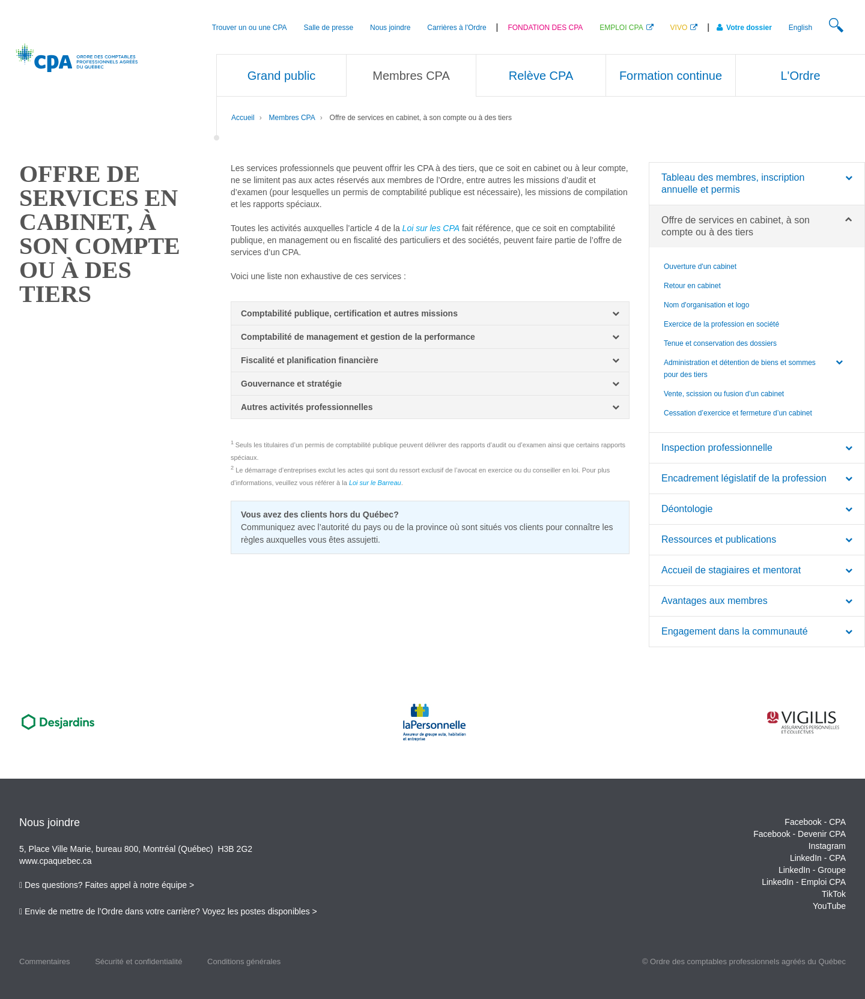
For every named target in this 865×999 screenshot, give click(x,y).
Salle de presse (328, 27)
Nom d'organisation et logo (706, 305)
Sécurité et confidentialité (138, 961)
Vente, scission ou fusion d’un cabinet (724, 394)
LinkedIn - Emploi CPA (804, 882)
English (800, 27)
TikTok (834, 894)
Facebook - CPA (815, 822)
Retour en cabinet (692, 286)
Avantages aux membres (714, 601)
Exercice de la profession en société (721, 324)
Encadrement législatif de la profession (744, 478)
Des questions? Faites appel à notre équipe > (109, 885)
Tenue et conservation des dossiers (720, 343)
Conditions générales (244, 961)
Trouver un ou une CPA (249, 27)
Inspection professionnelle (716, 447)
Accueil (243, 117)
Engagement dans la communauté (734, 631)
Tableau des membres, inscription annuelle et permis (732, 183)
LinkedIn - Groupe (812, 870)
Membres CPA (292, 117)
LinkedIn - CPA (818, 858)
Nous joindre (390, 27)
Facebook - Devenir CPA (799, 834)
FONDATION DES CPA (545, 27)
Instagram (827, 846)
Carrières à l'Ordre (456, 27)
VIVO (679, 27)
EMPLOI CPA (621, 27)
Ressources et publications (718, 539)
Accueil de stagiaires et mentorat (731, 570)
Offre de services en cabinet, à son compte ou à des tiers (421, 117)
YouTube (829, 906)
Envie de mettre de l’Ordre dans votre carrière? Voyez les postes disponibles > (171, 911)
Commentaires (44, 961)
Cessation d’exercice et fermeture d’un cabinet (738, 413)
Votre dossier (744, 27)
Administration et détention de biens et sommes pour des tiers (740, 368)
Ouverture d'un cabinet (700, 266)
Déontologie (686, 509)
